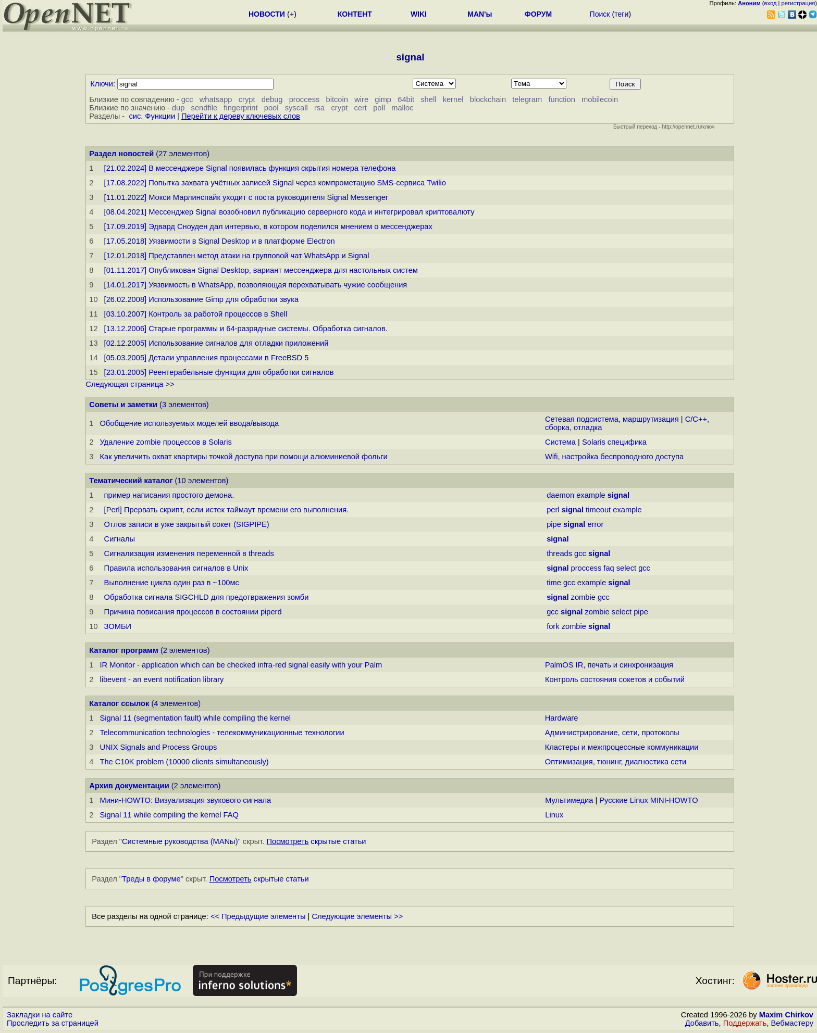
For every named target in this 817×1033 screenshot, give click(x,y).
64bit (406, 99)
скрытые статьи (316, 841)
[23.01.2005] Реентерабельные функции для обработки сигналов (219, 372)
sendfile (204, 108)
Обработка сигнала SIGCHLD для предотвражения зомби (206, 597)
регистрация (798, 3)
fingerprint (240, 108)
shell (428, 99)
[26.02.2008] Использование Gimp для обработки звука (201, 299)
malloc (402, 108)
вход (770, 3)
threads (559, 553)
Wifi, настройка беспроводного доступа (614, 456)
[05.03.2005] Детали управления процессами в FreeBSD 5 (206, 358)
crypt (247, 99)
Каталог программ (123, 650)
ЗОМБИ (117, 626)
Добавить (702, 1023)
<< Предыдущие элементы (258, 916)
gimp (383, 99)
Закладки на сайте (39, 1015)
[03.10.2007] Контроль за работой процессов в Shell (196, 314)
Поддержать (745, 1023)
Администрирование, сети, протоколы (612, 732)
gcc (187, 99)
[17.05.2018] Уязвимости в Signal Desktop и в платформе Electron (219, 241)
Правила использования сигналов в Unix (176, 568)
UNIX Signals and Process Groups (158, 747)
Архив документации (129, 786)
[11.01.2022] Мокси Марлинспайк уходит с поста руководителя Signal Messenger (246, 197)
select (626, 568)
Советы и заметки (123, 404)
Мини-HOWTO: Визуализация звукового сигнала (185, 800)
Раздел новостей (121, 153)
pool (271, 108)
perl (553, 510)
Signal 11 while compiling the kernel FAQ (169, 815)
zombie (583, 597)
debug (272, 99)
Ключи (101, 84)
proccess (304, 99)
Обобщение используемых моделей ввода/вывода (189, 423)
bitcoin (337, 99)
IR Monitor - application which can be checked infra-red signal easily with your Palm (241, 665)
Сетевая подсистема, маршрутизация (612, 419)
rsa (319, 108)
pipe (554, 524)
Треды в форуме (151, 879)
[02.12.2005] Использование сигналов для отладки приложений (216, 343)
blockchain (488, 99)
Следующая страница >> (129, 384)
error (595, 524)
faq (608, 568)
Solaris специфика (614, 442)
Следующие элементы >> (357, 916)
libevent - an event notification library (162, 679)
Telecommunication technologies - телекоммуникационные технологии (222, 732)
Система (560, 442)
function (562, 99)
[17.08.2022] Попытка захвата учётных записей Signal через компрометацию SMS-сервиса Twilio (275, 183)
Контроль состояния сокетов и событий (615, 679)
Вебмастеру (792, 1023)
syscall (296, 108)
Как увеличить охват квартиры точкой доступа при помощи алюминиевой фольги (243, 456)
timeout (598, 510)
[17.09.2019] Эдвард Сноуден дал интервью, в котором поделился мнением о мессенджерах (268, 226)
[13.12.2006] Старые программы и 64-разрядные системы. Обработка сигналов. (246, 328)
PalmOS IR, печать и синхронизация (609, 665)
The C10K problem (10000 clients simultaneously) (184, 762)
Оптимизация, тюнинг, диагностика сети (615, 762)
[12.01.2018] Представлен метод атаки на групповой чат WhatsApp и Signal (236, 255)
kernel (453, 99)
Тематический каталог (130, 480)
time (554, 582)
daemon (560, 495)
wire (361, 99)
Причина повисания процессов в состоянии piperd (193, 612)
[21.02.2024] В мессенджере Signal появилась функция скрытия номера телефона (250, 168)
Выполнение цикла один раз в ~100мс (171, 582)
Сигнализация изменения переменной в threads (189, 553)
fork (553, 626)
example (590, 495)
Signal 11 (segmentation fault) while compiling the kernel (195, 718)
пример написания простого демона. (169, 495)
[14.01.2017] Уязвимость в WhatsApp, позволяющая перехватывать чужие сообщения (255, 285)
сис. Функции (152, 116)
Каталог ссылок (119, 703)
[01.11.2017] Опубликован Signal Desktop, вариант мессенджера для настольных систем (261, 270)
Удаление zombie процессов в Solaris (166, 442)
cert (360, 108)
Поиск (600, 14)
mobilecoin (599, 99)
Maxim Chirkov (786, 1015)
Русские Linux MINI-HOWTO (648, 800)
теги (621, 14)
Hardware (561, 718)
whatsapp (216, 99)
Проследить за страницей (52, 1023)
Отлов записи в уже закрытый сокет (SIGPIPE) (186, 524)
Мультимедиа (569, 800)
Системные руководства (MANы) (180, 841)
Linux (554, 815)
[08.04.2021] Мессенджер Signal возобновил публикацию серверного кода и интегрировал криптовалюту (289, 212)
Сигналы (119, 539)
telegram (527, 99)
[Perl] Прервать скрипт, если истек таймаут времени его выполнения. (226, 510)
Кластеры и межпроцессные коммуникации (622, 747)
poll (379, 108)
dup (178, 108)
